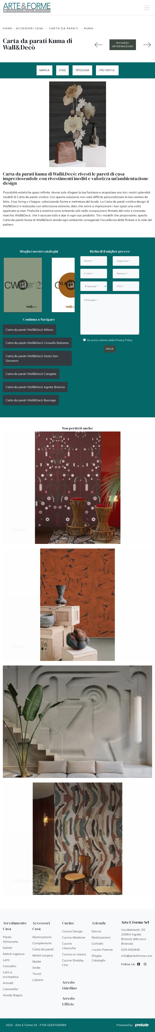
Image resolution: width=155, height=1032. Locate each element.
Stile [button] (62, 70)
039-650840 (130, 950)
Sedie (36, 967)
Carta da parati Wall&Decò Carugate (31, 374)
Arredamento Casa (14, 925)
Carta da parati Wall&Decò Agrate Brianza (35, 387)
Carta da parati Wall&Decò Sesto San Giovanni (32, 358)
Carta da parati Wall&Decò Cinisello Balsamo (37, 343)
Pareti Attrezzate (10, 939)
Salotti (7, 948)
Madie (36, 961)
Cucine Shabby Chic (73, 962)
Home (7, 28)
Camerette (10, 989)
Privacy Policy (123, 340)
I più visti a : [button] (107, 70)
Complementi (42, 943)
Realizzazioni (101, 937)
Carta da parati (64, 28)
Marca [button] (44, 70)
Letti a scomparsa (10, 974)
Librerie (37, 980)
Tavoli (36, 974)
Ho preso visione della (109, 340)
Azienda (98, 923)
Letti (6, 960)
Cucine (68, 923)
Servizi (96, 931)
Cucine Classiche (69, 946)
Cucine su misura (74, 954)
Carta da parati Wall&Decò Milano (29, 330)
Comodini (9, 966)
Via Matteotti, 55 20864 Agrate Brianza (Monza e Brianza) (133, 936)
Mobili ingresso (14, 954)
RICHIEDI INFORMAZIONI (122, 44)
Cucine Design (72, 931)
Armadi (8, 983)
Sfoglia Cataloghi (98, 958)
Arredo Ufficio (68, 1001)
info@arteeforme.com (136, 956)
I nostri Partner (102, 950)
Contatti (97, 943)
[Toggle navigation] (147, 7)
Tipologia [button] (82, 70)
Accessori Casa (29, 28)
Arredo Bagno (12, 995)
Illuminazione (41, 937)
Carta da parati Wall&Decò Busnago (31, 400)
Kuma (88, 28)
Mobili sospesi (42, 955)
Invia (110, 348)
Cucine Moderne (73, 937)
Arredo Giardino (69, 985)
